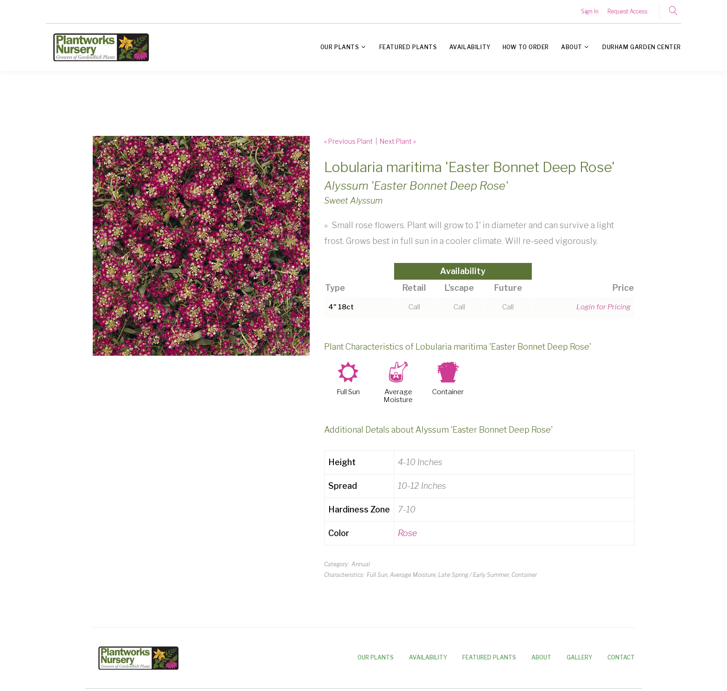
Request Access (627, 11)
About (571, 47)
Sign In (590, 11)
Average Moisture (398, 396)
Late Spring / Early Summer (473, 574)
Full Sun (348, 392)
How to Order (526, 47)
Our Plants (339, 47)
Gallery (579, 657)
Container (448, 392)
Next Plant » (398, 141)
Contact (621, 657)
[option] (201, 246)
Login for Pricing (603, 306)
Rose (407, 533)
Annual (360, 564)
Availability (470, 47)
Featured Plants (408, 47)
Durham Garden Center (641, 47)
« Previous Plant (348, 141)
